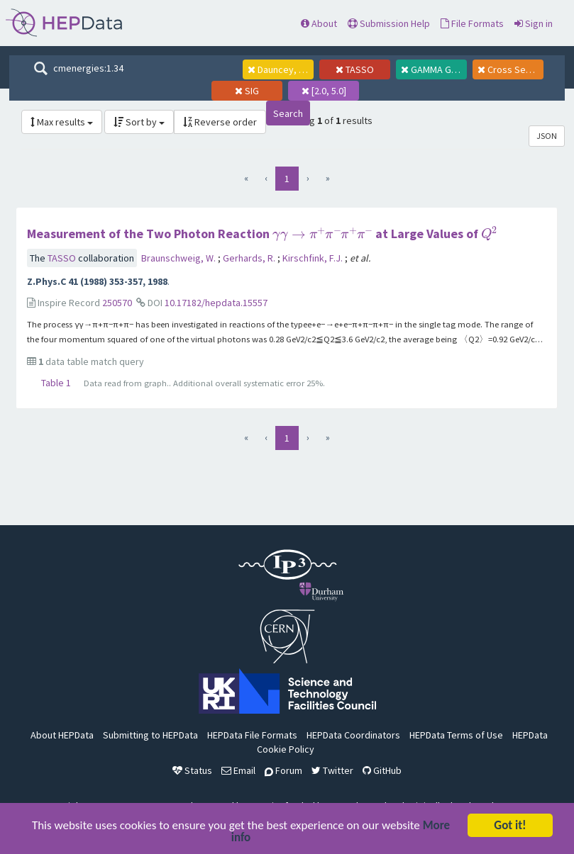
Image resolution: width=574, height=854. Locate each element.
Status (192, 770)
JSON (546, 135)
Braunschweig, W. (179, 258)
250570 (117, 302)
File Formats (472, 23)
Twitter (332, 770)
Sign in (533, 23)
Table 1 (56, 382)
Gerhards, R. (250, 258)
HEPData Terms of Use (456, 735)
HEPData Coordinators (353, 735)
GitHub (382, 770)
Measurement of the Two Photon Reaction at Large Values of (262, 233)
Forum (283, 770)
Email (238, 770)
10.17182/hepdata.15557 (216, 302)
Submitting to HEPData (150, 735)
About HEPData (62, 735)
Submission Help (389, 23)
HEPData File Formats (252, 735)
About (319, 23)
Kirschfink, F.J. (313, 258)
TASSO (63, 258)
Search (288, 113)
